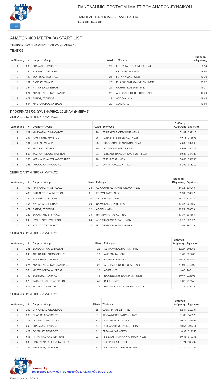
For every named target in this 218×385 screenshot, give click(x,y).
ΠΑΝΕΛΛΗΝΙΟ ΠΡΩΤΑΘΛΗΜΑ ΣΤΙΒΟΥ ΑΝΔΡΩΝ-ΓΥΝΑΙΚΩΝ (135, 7)
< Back (15, 26)
